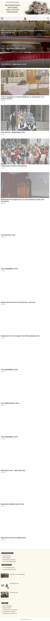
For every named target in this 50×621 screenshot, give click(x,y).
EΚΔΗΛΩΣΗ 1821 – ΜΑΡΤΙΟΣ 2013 (13, 470)
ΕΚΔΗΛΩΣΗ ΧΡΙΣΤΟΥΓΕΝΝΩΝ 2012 (13, 538)
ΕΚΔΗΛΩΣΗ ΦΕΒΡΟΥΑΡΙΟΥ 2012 (12, 504)
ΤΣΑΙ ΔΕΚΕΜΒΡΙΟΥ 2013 (9, 437)
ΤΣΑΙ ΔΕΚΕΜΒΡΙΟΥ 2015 (9, 269)
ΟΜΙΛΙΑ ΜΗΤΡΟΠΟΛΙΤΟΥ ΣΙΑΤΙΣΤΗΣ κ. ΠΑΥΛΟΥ (18, 302)
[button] (47, 18)
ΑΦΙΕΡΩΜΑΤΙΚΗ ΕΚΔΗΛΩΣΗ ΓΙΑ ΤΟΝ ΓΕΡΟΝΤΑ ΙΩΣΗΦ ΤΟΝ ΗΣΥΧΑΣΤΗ (22, 200)
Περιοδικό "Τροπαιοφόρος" (17, 574)
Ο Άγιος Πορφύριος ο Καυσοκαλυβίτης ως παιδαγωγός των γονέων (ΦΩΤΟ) (22, 98)
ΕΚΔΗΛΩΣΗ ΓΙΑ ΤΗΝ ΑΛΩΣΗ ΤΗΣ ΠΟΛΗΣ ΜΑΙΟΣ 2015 (20, 336)
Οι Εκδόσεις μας (14, 583)
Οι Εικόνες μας (14, 592)
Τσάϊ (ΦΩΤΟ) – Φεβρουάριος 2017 (13, 132)
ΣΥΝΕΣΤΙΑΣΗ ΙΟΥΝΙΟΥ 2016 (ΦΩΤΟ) (14, 166)
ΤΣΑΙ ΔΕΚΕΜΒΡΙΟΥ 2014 (9, 370)
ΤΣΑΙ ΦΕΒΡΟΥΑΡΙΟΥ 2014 (10, 403)
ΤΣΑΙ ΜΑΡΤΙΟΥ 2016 (8, 235)
